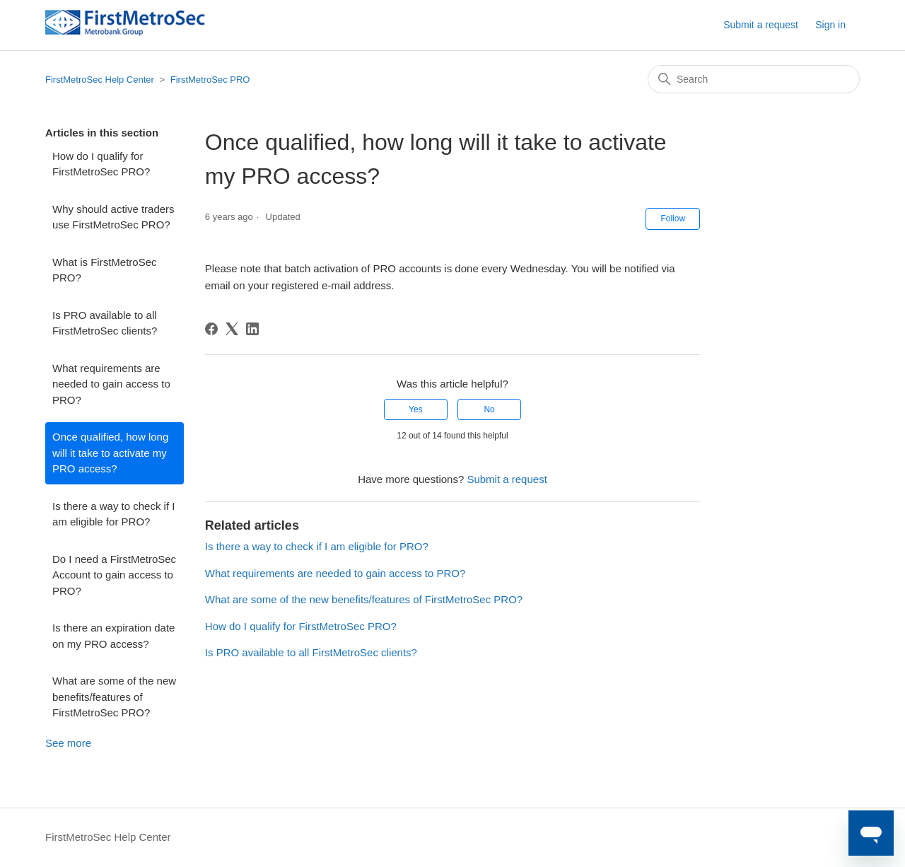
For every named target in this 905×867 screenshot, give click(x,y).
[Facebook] (211, 328)
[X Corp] (232, 328)
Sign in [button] (830, 24)
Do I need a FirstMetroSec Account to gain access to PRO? (114, 575)
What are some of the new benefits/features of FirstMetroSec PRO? (114, 696)
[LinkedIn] (252, 328)
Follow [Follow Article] (672, 218)
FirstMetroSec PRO (210, 79)
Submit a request (760, 24)
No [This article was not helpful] (489, 409)
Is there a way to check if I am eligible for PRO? (113, 514)
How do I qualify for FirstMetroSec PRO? (101, 164)
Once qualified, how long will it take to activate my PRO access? (110, 453)
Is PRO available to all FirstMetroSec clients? (104, 323)
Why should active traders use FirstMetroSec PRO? (113, 217)
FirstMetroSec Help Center (99, 79)
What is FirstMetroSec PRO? (104, 270)
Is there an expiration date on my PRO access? (113, 636)
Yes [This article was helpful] (416, 409)
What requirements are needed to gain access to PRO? (111, 384)
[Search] (754, 79)
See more (68, 743)
